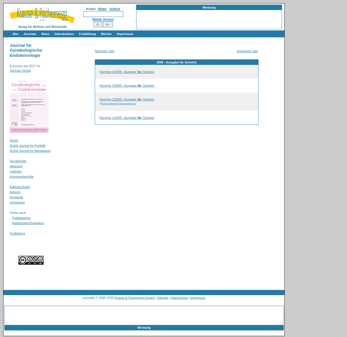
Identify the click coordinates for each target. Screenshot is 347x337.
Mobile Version (103, 19)
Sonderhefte (18, 161)
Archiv (14, 140)
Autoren (15, 192)
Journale (30, 34)
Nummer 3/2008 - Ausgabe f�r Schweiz (127, 85)
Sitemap (162, 297)
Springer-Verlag (20, 70)
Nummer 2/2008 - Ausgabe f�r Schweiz (127, 99)
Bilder (102, 9)
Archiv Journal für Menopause (30, 150)
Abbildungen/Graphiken (28, 223)
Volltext (114, 9)
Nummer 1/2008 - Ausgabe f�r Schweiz (127, 117)
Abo (15, 34)
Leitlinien (16, 171)
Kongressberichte (22, 176)
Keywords (16, 197)
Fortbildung (87, 34)
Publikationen (21, 218)
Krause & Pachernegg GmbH (135, 297)
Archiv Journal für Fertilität (27, 145)
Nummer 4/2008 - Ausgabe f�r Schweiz (127, 71)
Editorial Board (20, 187)
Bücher (106, 34)
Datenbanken (64, 34)
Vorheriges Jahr (247, 51)
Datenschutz (179, 297)
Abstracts (16, 166)
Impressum (125, 34)
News (45, 34)
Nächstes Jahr (105, 51)
